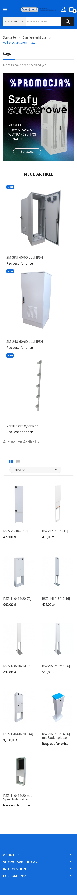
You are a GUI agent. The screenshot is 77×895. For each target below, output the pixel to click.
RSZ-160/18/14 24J (17, 666)
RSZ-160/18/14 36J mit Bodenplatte (56, 736)
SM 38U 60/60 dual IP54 (24, 257)
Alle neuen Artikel (22, 442)
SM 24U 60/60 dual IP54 (24, 342)
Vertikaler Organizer (22, 426)
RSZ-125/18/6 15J (55, 531)
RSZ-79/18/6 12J (15, 531)
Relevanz (35, 469)
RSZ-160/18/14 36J (56, 666)
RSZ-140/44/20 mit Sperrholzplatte (17, 797)
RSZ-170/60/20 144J (18, 734)
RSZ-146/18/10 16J (56, 599)
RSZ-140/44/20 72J (17, 599)
